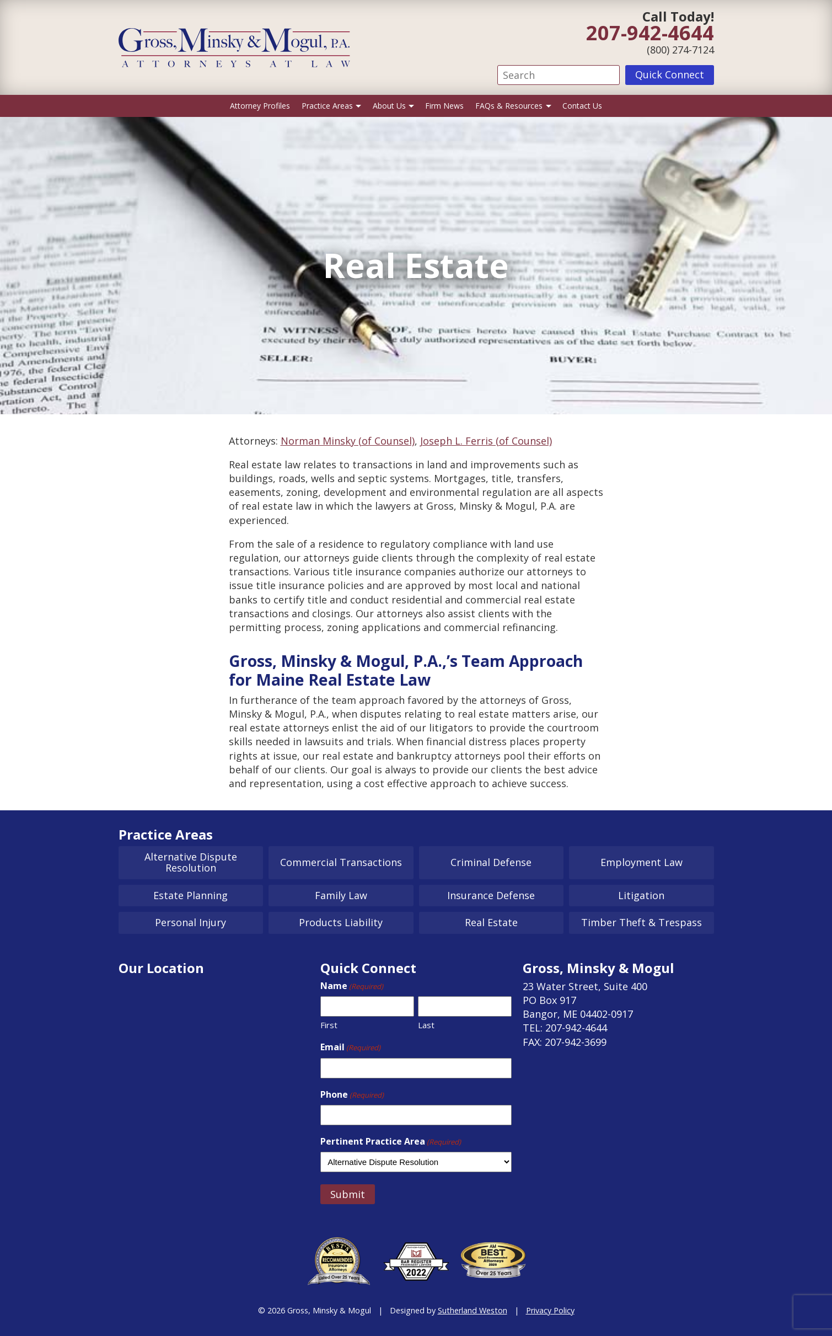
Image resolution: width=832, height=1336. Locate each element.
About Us (389, 105)
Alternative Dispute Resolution (190, 862)
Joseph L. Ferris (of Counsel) (486, 440)
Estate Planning (190, 895)
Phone (352, 1094)
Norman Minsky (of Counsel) (348, 440)
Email (350, 1047)
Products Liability (341, 922)
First (328, 1024)
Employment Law (641, 862)
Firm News (444, 105)
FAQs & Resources (509, 105)
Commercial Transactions (341, 862)
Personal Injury (190, 922)
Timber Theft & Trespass (641, 922)
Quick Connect (669, 74)
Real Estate (491, 922)
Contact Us (582, 105)
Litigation (641, 895)
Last (426, 1024)
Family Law (341, 895)
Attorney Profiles (260, 105)
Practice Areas (327, 105)
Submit (347, 1194)
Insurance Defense (491, 895)
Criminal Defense (491, 862)
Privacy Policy (550, 1310)
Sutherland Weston (472, 1310)
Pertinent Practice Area (390, 1141)
